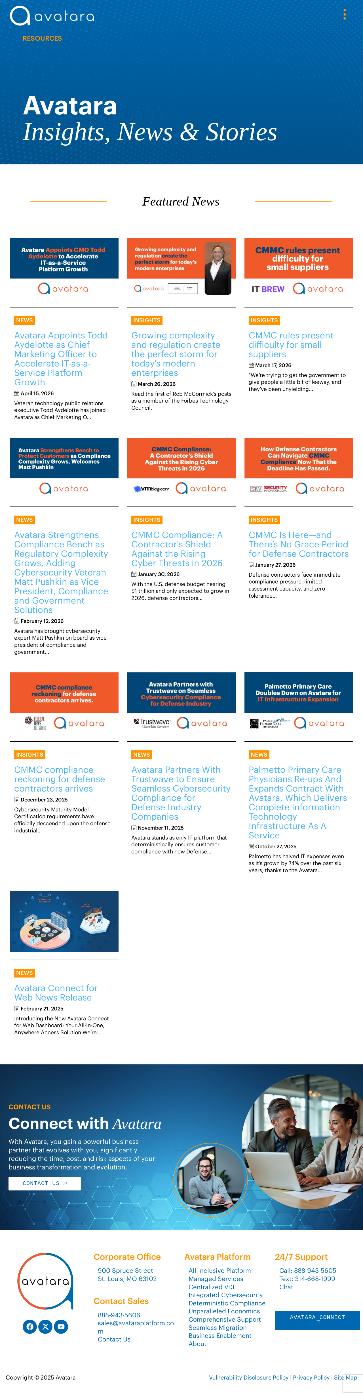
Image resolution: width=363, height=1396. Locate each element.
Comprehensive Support (225, 1319)
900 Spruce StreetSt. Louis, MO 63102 (127, 1275)
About (197, 1344)
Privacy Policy (311, 1377)
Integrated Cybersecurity (226, 1295)
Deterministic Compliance (227, 1303)
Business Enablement (220, 1336)
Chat (286, 1287)
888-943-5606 (119, 1315)
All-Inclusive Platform (220, 1270)
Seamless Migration (218, 1328)
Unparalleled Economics (224, 1311)
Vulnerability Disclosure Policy (249, 1377)
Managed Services (216, 1279)
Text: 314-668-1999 (307, 1279)
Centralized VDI (211, 1287)
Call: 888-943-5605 (307, 1270)
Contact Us (114, 1339)
